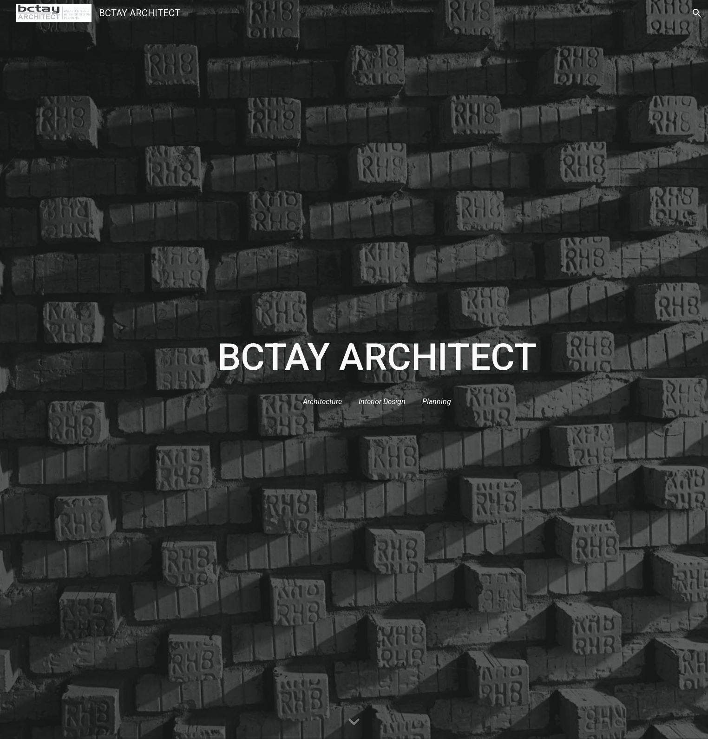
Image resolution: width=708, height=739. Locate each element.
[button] (697, 13)
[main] (376, 357)
